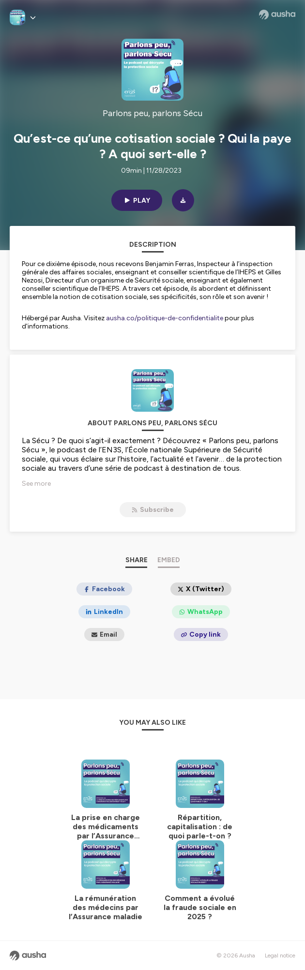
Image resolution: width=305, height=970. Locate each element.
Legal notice (280, 955)
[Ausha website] (277, 14)
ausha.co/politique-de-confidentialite (164, 318)
